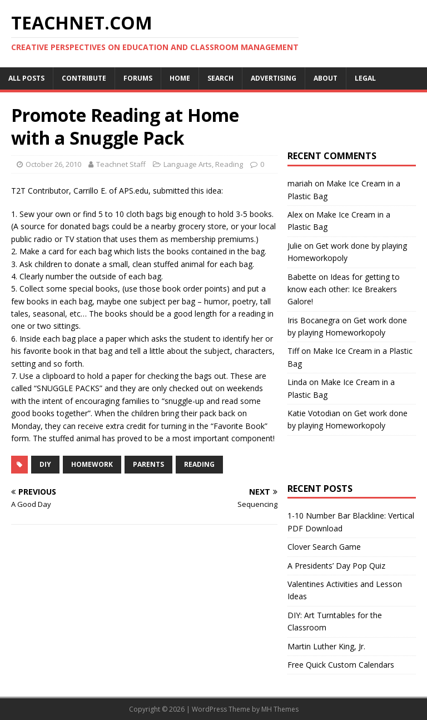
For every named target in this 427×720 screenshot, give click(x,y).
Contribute (84, 78)
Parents (148, 464)
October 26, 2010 (53, 164)
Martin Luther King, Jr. (326, 646)
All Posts (26, 78)
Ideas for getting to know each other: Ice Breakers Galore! (343, 289)
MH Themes (280, 709)
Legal (365, 78)
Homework (92, 464)
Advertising (273, 78)
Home (180, 78)
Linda (297, 382)
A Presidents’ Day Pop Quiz (336, 565)
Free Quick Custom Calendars (340, 664)
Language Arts (187, 164)
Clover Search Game (324, 546)
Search (220, 78)
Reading (229, 164)
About (325, 78)
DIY (45, 464)
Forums (137, 78)
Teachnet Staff (121, 164)
